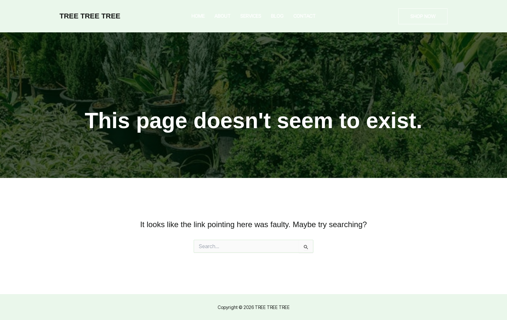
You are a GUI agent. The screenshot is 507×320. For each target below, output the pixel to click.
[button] (423, 16)
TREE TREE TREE (89, 16)
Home (198, 16)
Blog (277, 16)
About (222, 16)
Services (250, 16)
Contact (304, 16)
